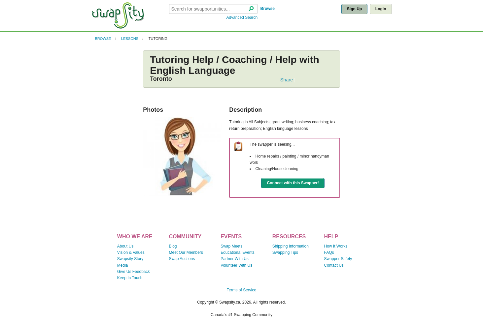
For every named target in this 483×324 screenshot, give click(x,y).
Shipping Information (290, 246)
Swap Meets (231, 246)
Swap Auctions (182, 258)
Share (286, 79)
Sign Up (354, 9)
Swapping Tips (285, 252)
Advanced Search (242, 17)
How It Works (336, 246)
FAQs (329, 252)
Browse (267, 8)
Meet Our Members (186, 252)
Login (380, 9)
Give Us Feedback (133, 271)
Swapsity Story (130, 258)
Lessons (129, 39)
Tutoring (158, 39)
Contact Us (334, 265)
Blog (173, 246)
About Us (125, 246)
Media (122, 265)
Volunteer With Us (236, 265)
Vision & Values (131, 252)
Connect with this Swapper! (293, 183)
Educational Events (238, 252)
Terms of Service (241, 290)
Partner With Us (235, 258)
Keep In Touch (130, 278)
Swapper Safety (338, 258)
